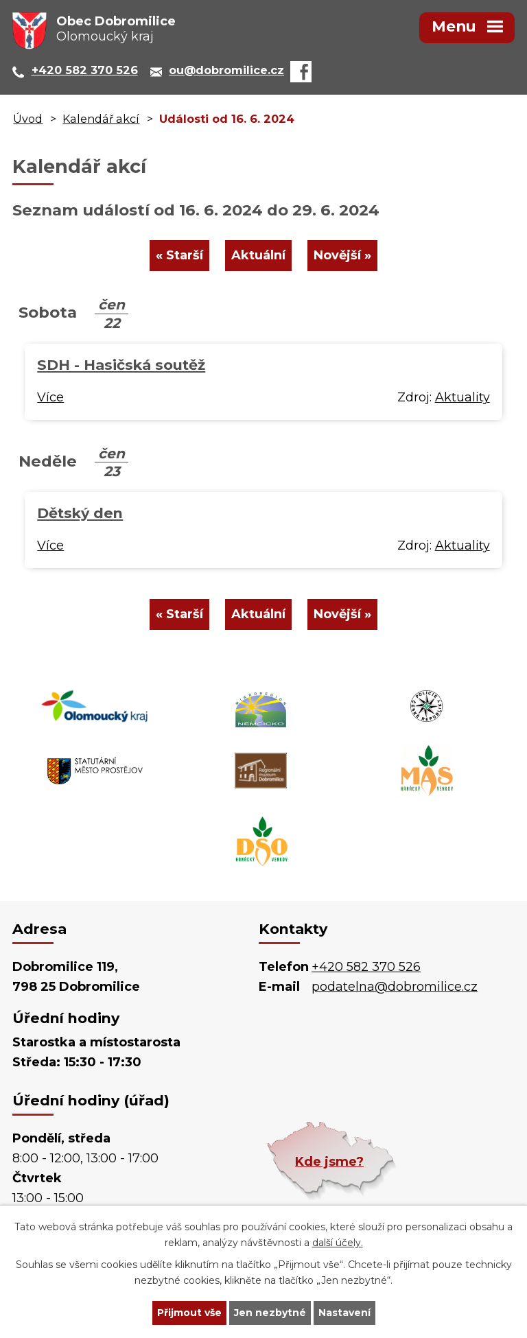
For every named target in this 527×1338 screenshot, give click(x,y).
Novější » (342, 255)
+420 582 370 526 (366, 966)
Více (50, 397)
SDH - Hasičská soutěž (121, 364)
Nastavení (344, 1312)
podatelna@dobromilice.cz (395, 986)
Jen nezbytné (270, 1312)
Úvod (28, 119)
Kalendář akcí (100, 119)
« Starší (179, 255)
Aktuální (258, 255)
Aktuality (462, 397)
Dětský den (80, 512)
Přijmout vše (189, 1312)
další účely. (337, 1242)
